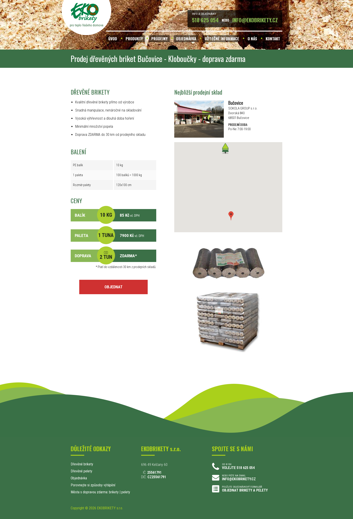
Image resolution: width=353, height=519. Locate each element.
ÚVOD (112, 38)
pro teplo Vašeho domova (86, 25)
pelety (125, 492)
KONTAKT (273, 38)
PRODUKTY (134, 38)
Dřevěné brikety (82, 464)
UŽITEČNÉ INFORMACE (222, 38)
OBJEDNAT (113, 287)
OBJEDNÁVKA (186, 38)
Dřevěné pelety (81, 471)
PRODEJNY (159, 38)
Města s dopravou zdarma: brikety (95, 492)
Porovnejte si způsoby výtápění (93, 485)
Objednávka (79, 478)
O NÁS (252, 38)
